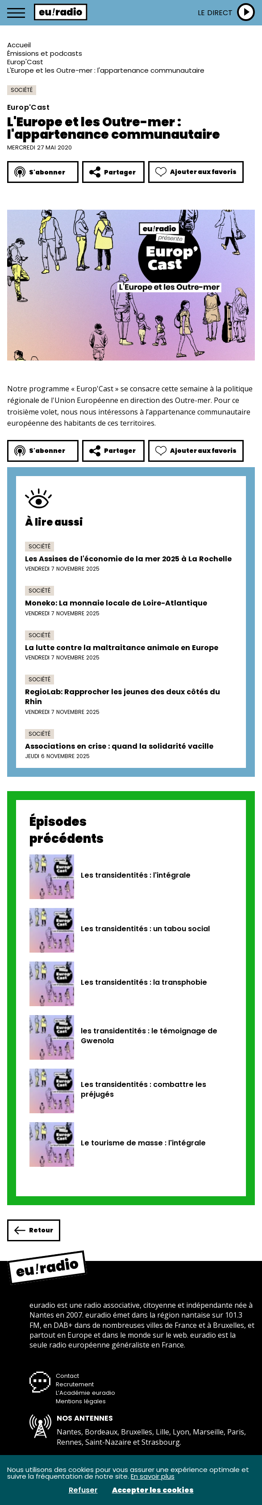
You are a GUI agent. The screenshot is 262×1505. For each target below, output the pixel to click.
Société (22, 90)
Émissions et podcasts (44, 53)
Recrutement (75, 1384)
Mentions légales (81, 1401)
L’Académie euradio (85, 1393)
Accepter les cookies (153, 1490)
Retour (33, 1230)
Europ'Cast (25, 61)
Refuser (83, 1490)
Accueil (19, 45)
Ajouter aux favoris (196, 172)
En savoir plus (153, 1476)
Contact (67, 1376)
